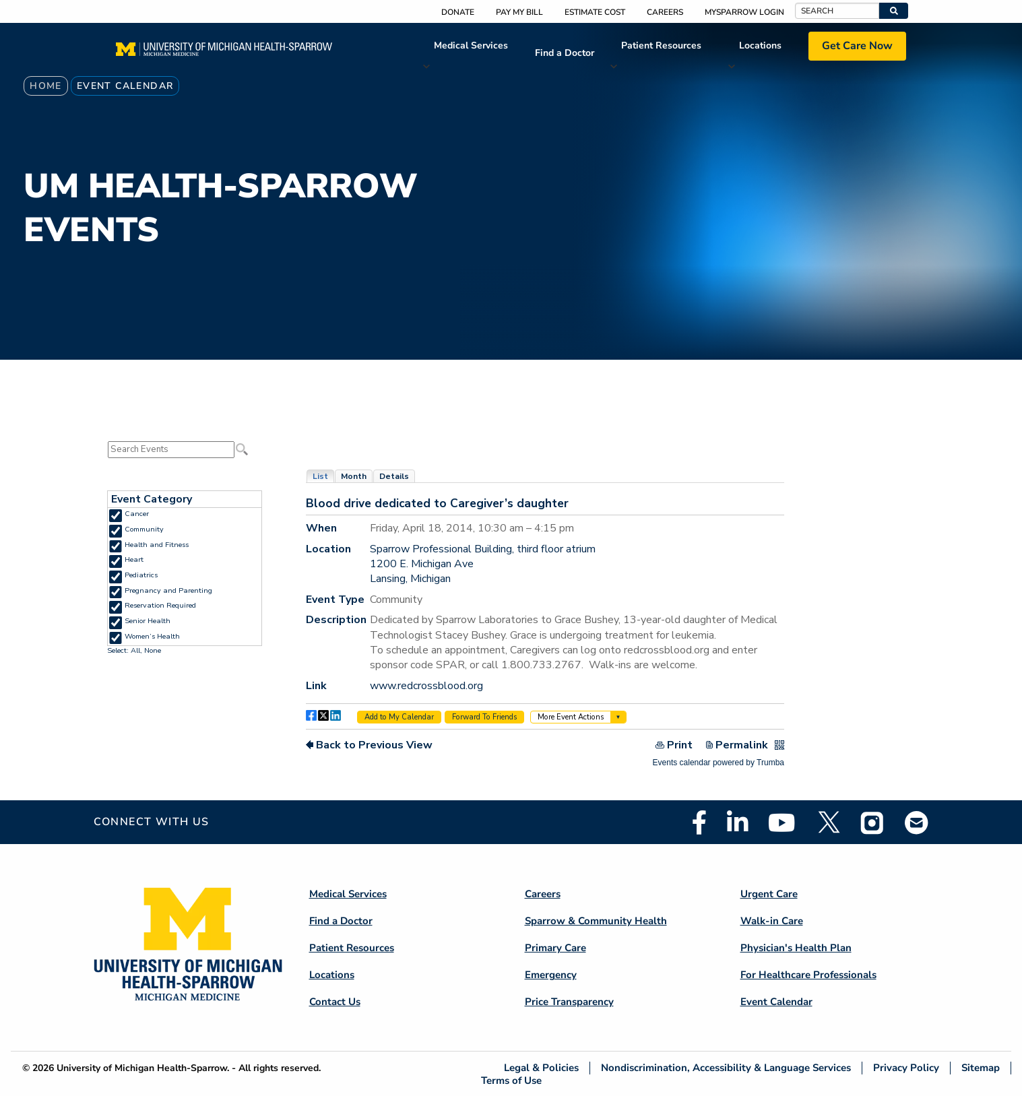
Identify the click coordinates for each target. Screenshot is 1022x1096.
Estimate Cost (595, 12)
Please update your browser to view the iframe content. (184, 450)
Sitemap (980, 1068)
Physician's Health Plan (796, 948)
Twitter (828, 822)
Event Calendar (776, 1001)
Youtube (782, 822)
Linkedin (737, 822)
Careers (665, 12)
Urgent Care (769, 894)
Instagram (872, 822)
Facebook (699, 822)
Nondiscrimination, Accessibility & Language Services (726, 1068)
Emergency (551, 974)
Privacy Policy (906, 1068)
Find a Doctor (564, 52)
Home (46, 85)
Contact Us (334, 1001)
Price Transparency (569, 1001)
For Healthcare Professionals (808, 974)
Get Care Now (857, 45)
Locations (760, 45)
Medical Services (471, 45)
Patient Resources (661, 45)
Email (917, 822)
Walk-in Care (771, 921)
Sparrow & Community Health (596, 921)
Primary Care (555, 948)
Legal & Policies (541, 1068)
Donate (457, 12)
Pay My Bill (519, 12)
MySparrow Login (744, 12)
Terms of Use (511, 1080)
